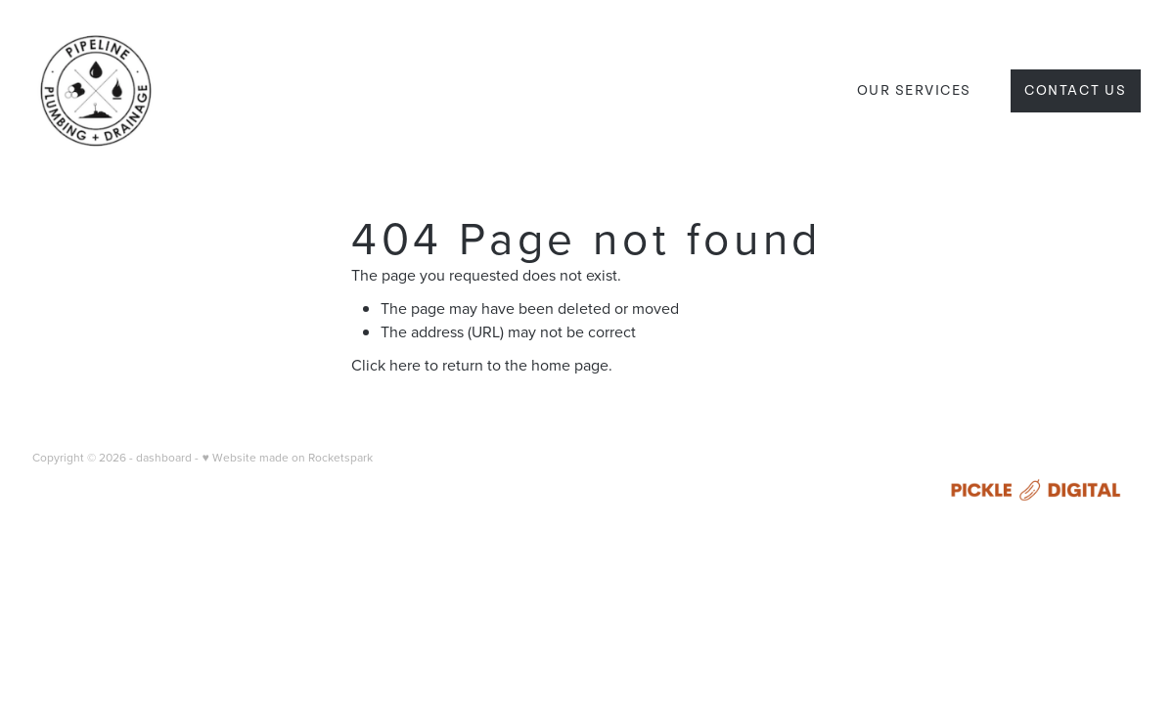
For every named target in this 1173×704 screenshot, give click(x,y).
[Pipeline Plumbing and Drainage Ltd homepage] (142, 90)
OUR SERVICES (914, 90)
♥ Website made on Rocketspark (287, 457)
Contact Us (1075, 90)
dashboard (164, 457)
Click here (386, 364)
